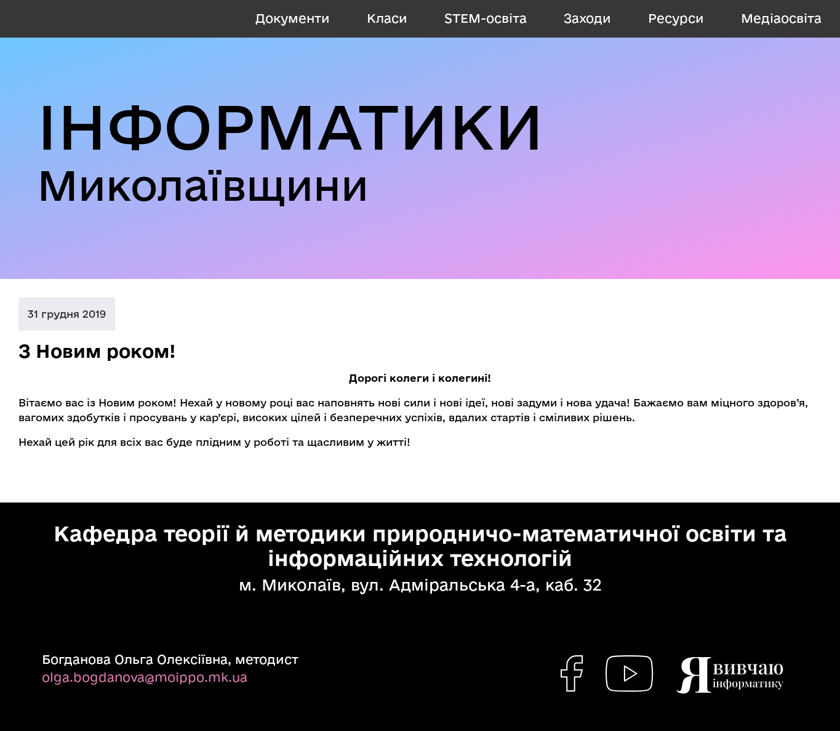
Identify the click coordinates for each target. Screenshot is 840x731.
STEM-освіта (485, 18)
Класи (387, 18)
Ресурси (676, 18)
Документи (292, 18)
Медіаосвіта (781, 18)
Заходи (587, 18)
